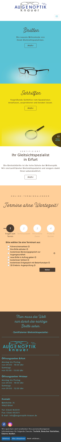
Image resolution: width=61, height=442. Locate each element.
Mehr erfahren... (34, 438)
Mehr (30, 46)
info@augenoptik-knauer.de (23, 416)
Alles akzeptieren (18, 438)
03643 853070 (13, 410)
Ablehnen (6, 438)
